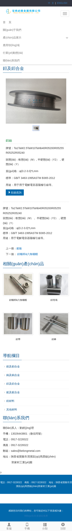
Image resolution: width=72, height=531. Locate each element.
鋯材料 (10, 400)
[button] (67, 38)
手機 (27, 526)
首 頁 (7, 22)
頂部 (63, 526)
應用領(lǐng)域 (11, 45)
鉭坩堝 (53, 300)
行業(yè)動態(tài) (13, 52)
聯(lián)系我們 (11, 60)
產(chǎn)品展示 (12, 37)
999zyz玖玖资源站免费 (36, 516)
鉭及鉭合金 (13, 383)
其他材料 (11, 409)
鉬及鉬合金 (13, 366)
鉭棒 (54, 339)
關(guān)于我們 (12, 29)
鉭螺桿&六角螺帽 (27, 254)
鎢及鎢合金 (13, 375)
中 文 (51, 3)
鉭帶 (18, 339)
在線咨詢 (15, 192)
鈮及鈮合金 (13, 392)
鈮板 (19, 248)
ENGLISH (62, 3)
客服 (9, 526)
